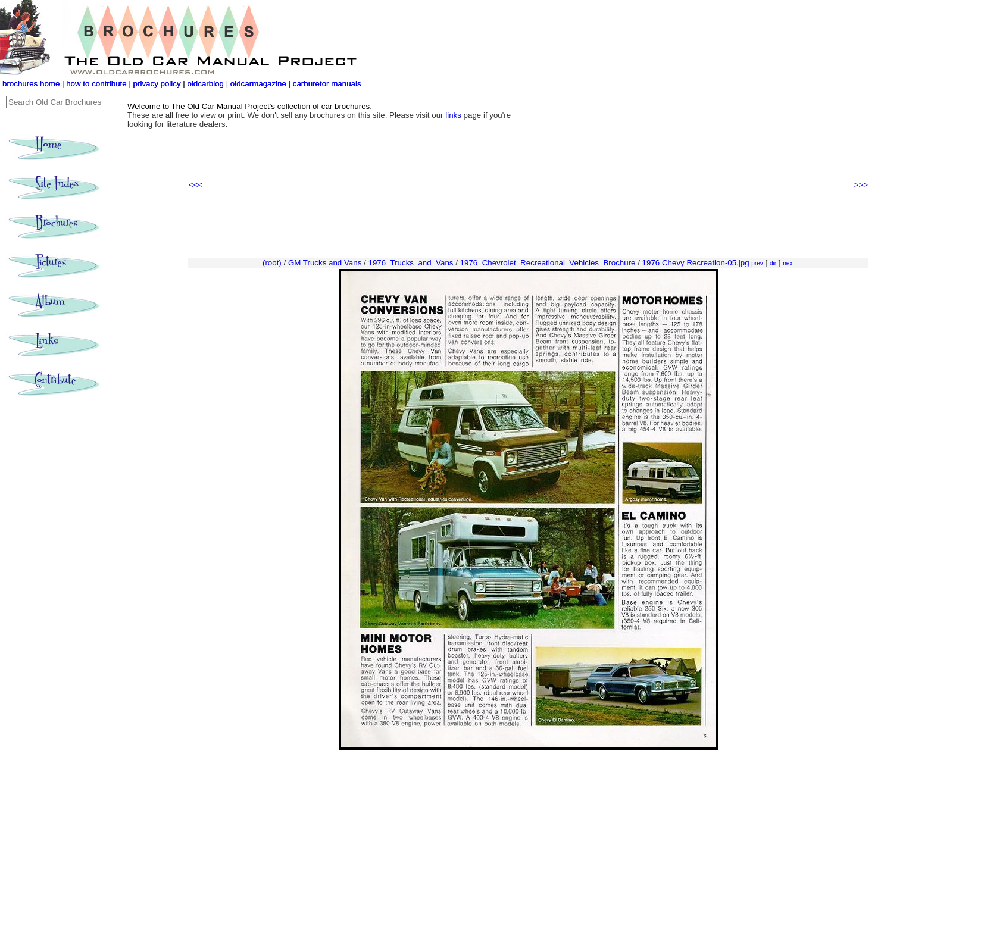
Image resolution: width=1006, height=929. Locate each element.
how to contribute (96, 83)
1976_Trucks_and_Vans (410, 262)
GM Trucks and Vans (324, 262)
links (453, 115)
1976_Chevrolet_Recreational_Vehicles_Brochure (548, 262)
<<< (195, 184)
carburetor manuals (325, 83)
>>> (861, 184)
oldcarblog (205, 83)
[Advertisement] (528, 224)
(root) (272, 262)
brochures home (31, 83)
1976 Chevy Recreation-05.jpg (695, 262)
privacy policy (158, 83)
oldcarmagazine (259, 83)
